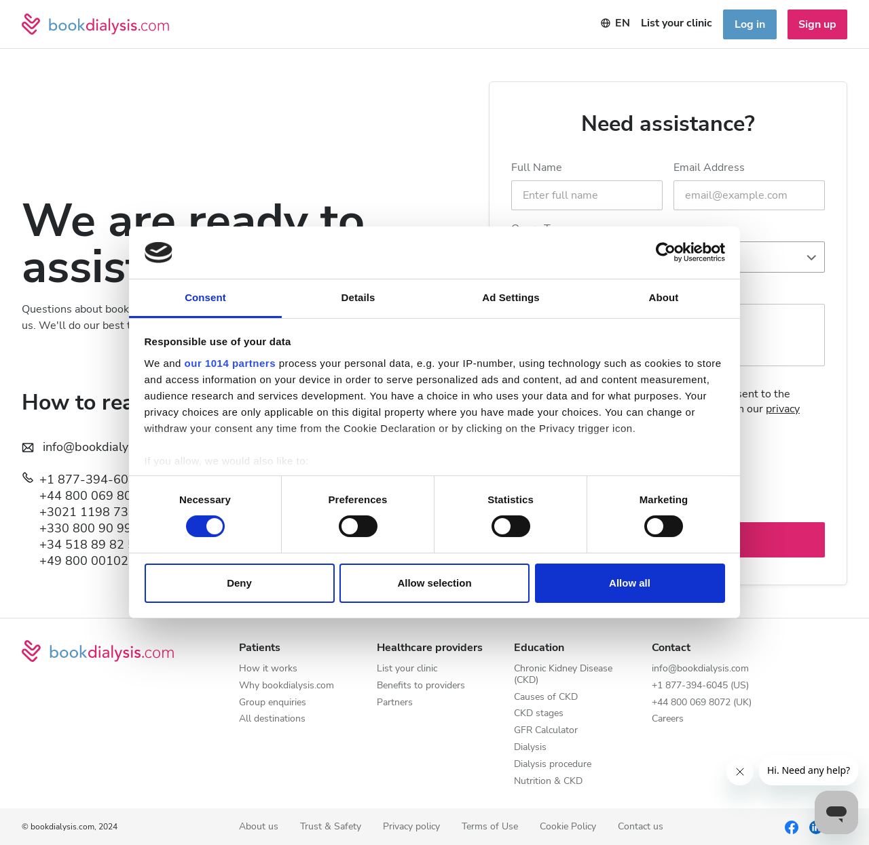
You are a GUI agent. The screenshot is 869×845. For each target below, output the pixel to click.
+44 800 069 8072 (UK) (106, 496)
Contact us (640, 827)
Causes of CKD (546, 697)
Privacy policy (411, 827)
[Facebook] (791, 826)
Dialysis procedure (552, 764)
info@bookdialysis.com (700, 669)
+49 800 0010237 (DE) (105, 561)
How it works (268, 669)
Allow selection (434, 583)
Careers (668, 719)
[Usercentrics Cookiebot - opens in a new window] (665, 252)
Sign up (817, 24)
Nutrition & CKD (548, 781)
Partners (395, 703)
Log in (750, 24)
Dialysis (530, 747)
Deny (239, 583)
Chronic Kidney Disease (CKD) (563, 674)
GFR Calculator (546, 730)
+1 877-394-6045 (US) (105, 479)
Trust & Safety (330, 827)
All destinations (272, 719)
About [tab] (664, 297)
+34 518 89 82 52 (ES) (104, 544)
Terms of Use (490, 827)
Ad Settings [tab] (510, 297)
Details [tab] (358, 297)
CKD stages (538, 714)
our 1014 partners (230, 363)
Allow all (629, 583)
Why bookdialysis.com (286, 686)
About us (258, 827)
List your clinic (407, 669)
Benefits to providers (421, 686)
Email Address (709, 167)
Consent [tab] (205, 297)
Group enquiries (272, 703)
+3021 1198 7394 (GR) (105, 512)
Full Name (536, 167)
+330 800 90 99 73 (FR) (108, 528)
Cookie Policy (568, 827)
